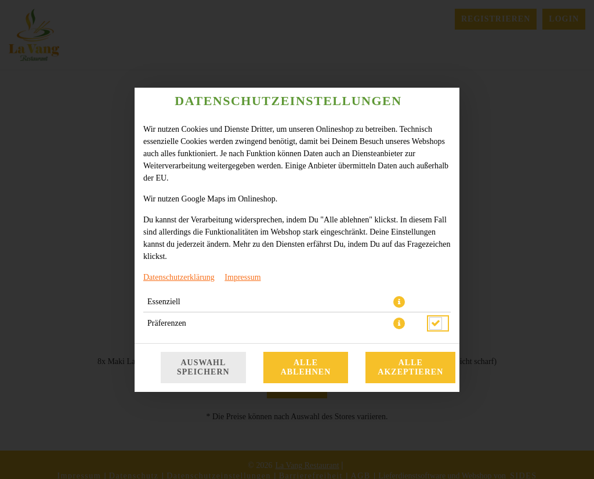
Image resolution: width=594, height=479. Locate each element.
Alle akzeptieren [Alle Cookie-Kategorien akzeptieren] (410, 367)
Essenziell (163, 301)
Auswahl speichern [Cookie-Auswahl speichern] (203, 367)
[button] (399, 302)
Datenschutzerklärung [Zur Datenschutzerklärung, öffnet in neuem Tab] (179, 277)
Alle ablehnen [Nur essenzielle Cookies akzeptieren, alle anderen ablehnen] (306, 367)
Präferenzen (166, 323)
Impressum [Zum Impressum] (242, 277)
